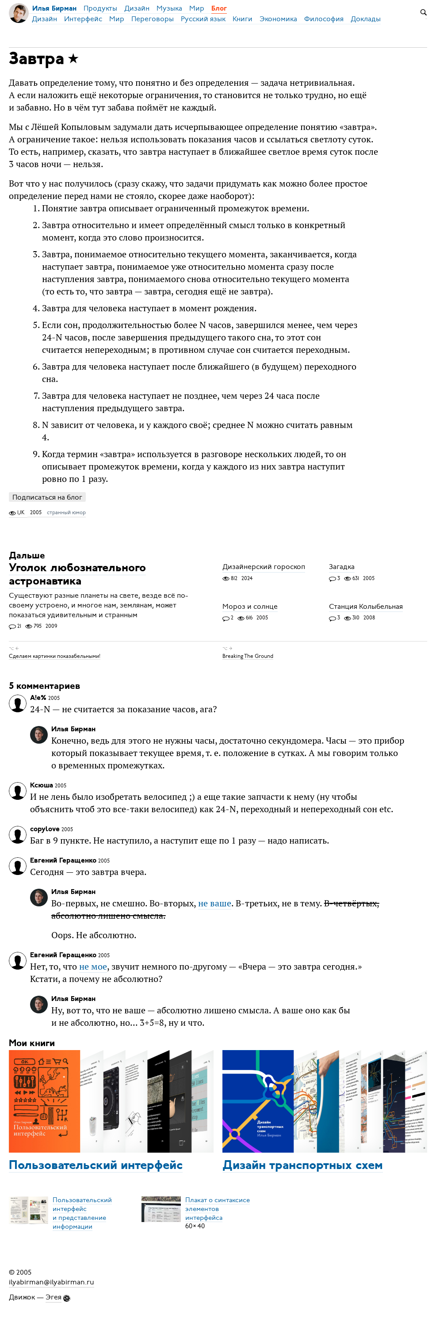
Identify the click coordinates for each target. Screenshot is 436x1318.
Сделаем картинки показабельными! (54, 655)
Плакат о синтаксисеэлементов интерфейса (217, 1208)
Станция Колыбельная (366, 606)
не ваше (214, 903)
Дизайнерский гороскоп (263, 567)
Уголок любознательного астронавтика (77, 575)
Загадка (342, 567)
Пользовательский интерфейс (96, 1166)
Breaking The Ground (247, 655)
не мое (93, 966)
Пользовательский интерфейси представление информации (82, 1212)
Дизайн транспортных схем (302, 1166)
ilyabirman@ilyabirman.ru (51, 1282)
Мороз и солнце (250, 606)
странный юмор (66, 512)
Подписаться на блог (47, 497)
